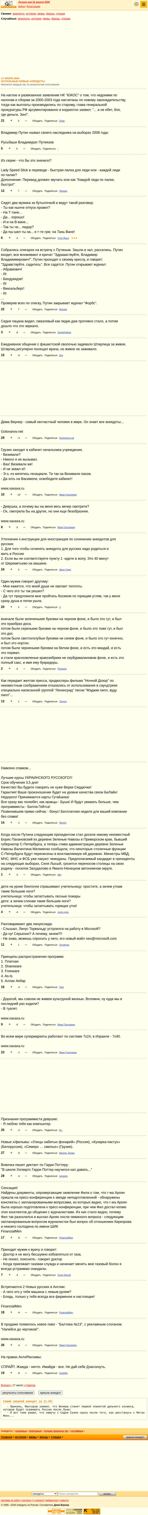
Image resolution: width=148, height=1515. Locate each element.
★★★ (74, 238)
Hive (61, 987)
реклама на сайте (10, 1500)
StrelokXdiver (64, 332)
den (59, 874)
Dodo (62, 121)
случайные (77, 1431)
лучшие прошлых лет (56, 1431)
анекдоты (18, 13)
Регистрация (33, 6)
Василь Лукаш (67, 1153)
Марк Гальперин (68, 494)
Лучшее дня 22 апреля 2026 (34, 2)
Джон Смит (65, 569)
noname (63, 1176)
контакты (27, 1500)
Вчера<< (6, 1385)
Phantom (62, 669)
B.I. (61, 1130)
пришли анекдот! (135, 1437)
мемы (41, 13)
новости (64, 1500)
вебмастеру (52, 1500)
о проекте (39, 1500)
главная (6, 1437)
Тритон (63, 701)
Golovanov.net (66, 438)
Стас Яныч (63, 238)
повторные (35, 1431)
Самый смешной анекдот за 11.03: (28, 1401)
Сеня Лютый (64, 1275)
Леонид (63, 191)
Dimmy (62, 823)
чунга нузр (63, 912)
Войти (21, 6)
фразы (50, 13)
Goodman (64, 945)
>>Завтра (29, 1385)
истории (31, 13)
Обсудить (37, 121)
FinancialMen (66, 1237)
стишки (60, 13)
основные (21, 1431)
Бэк (61, 355)
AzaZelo (63, 1373)
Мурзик (63, 309)
